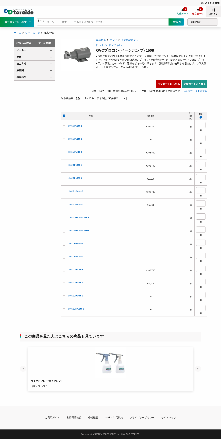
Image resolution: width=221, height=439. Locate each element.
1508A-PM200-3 (75, 139)
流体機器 (101, 40)
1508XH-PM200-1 (75, 191)
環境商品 (21, 77)
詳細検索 (195, 22)
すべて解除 (45, 43)
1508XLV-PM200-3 (76, 309)
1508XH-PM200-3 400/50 (78, 217)
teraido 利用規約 (114, 417)
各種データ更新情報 (196, 91)
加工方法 (21, 63)
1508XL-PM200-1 (75, 270)
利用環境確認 (74, 417)
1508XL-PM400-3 (75, 296)
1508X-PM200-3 (75, 178)
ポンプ (113, 40)
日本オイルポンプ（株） (109, 45)
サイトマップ (168, 417)
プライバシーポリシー (142, 417)
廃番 (18, 57)
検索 (175, 22)
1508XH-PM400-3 (75, 243)
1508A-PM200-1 (75, 126)
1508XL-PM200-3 (75, 283)
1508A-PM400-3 (75, 152)
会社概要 (93, 417)
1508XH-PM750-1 (75, 257)
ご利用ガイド (52, 417)
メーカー (21, 50)
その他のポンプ (129, 40)
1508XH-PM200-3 (75, 204)
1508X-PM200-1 (75, 165)
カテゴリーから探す (16, 22)
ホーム (17, 33)
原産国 (20, 70)
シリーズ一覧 (32, 33)
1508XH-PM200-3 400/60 (78, 230)
